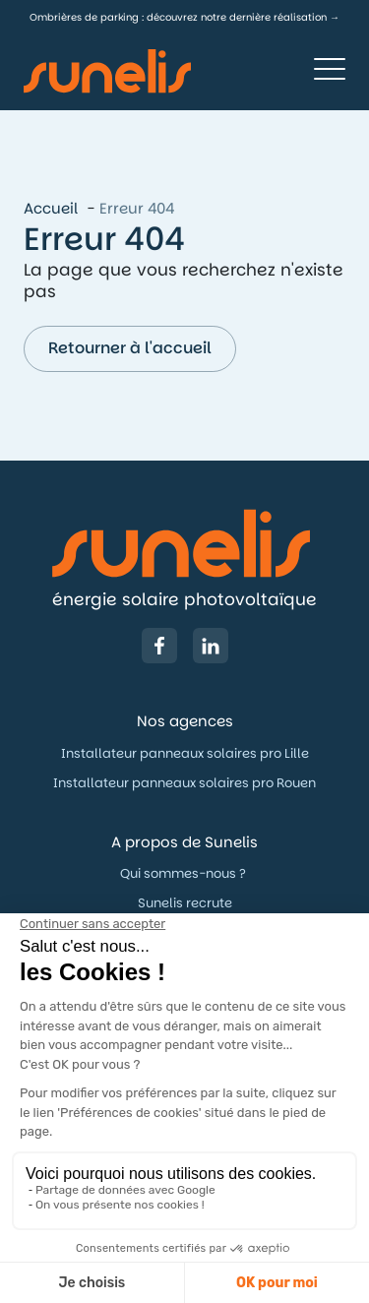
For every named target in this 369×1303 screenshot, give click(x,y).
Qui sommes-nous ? (184, 873)
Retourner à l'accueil (130, 348)
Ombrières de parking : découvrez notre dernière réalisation (178, 17)
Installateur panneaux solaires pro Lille (185, 753)
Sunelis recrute (185, 903)
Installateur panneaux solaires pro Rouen (184, 783)
